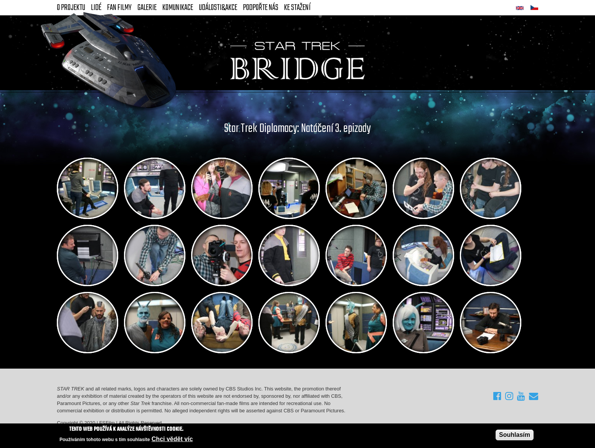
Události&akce (218, 7)
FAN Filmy (119, 7)
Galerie (147, 7)
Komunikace (177, 7)
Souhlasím (514, 435)
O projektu (71, 7)
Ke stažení (297, 7)
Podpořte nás (260, 7)
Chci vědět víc (172, 439)
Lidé (96, 7)
